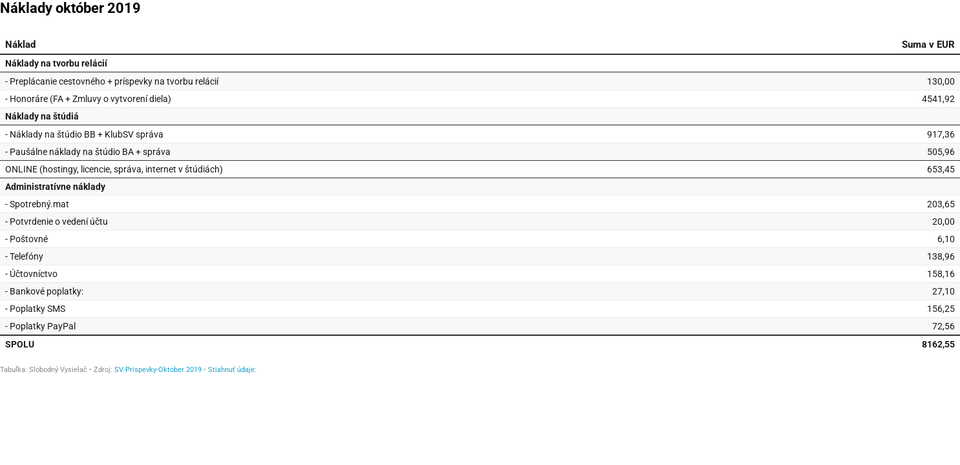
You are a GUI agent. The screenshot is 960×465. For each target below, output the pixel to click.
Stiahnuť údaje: (232, 370)
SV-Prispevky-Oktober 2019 (158, 370)
